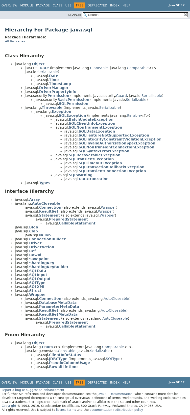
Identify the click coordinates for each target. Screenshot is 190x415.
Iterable (134, 115)
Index (114, 5)
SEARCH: (74, 15)
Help (126, 5)
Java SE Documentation (115, 394)
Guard (121, 96)
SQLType (113, 359)
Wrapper (108, 207)
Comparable (138, 68)
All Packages (15, 41)
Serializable (47, 72)
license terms (66, 410)
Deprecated (97, 5)
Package (43, 5)
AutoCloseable (116, 299)
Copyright (9, 406)
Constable (66, 351)
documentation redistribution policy (116, 410)
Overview (9, 5)
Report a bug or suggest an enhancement (33, 390)
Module (26, 5)
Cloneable (99, 68)
